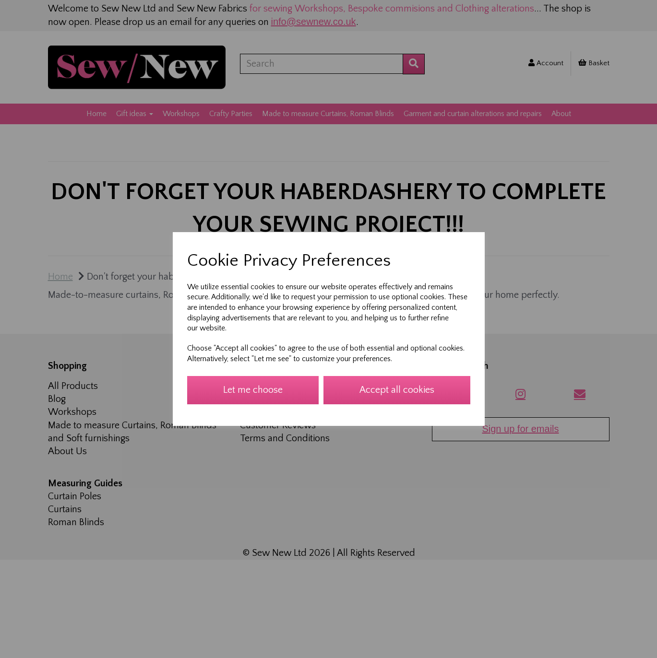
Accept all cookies (396, 390)
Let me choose (253, 390)
